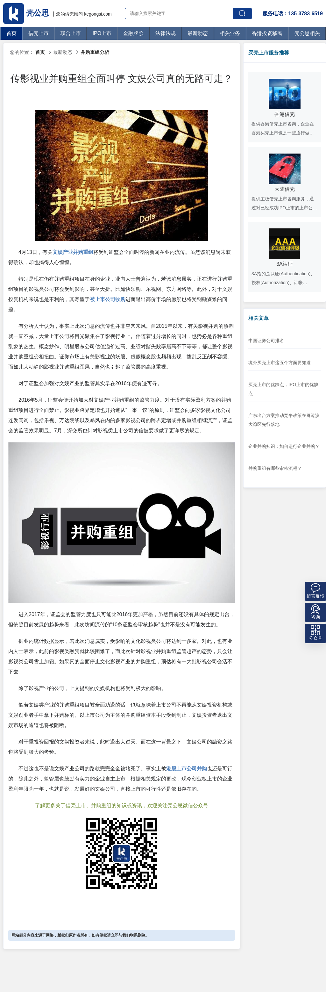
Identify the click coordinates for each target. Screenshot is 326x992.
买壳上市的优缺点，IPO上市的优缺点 (283, 389)
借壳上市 (38, 33)
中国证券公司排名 (266, 340)
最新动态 (198, 33)
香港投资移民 (267, 33)
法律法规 (165, 33)
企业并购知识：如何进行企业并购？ (284, 446)
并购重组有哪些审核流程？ (275, 468)
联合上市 (70, 33)
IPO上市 (102, 33)
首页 (11, 33)
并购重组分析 (95, 52)
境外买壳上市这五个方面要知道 (279, 362)
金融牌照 (133, 33)
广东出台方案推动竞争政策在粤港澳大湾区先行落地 (284, 420)
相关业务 (230, 33)
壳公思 (27, 13)
